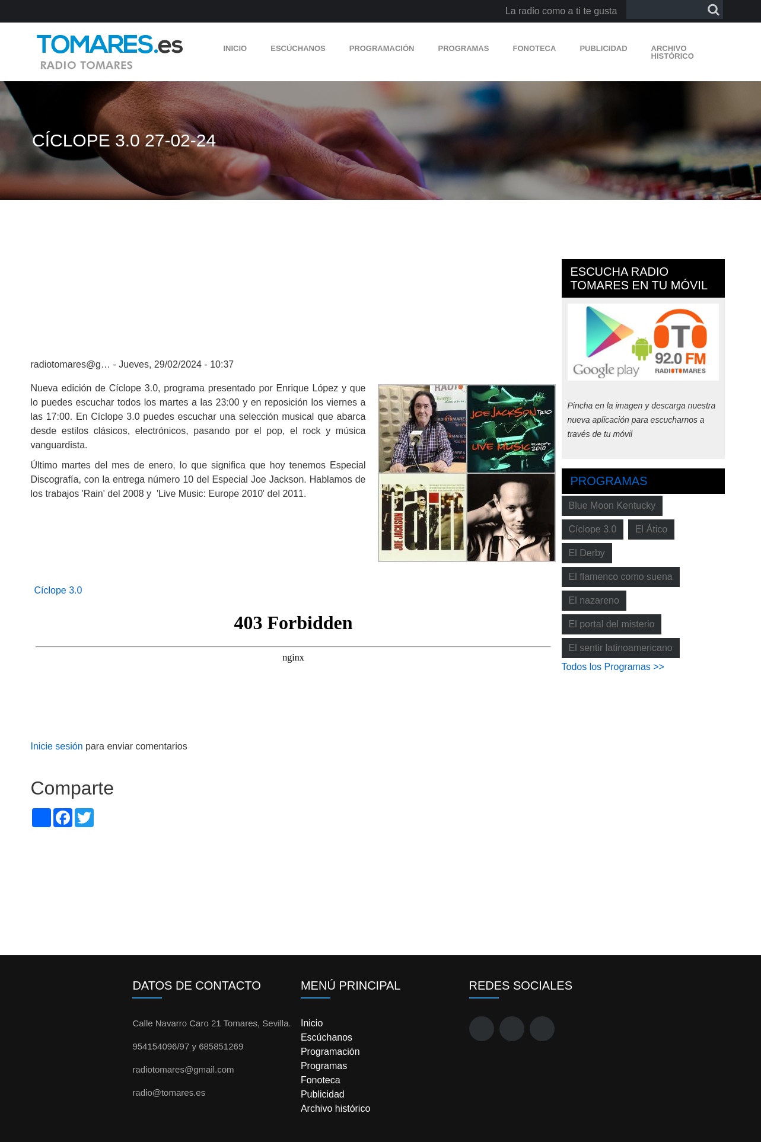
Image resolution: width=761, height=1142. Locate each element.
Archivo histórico (672, 52)
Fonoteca (534, 48)
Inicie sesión (57, 746)
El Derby (587, 553)
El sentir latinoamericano (621, 648)
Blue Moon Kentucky (612, 505)
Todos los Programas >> (613, 667)
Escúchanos (297, 48)
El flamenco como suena (621, 577)
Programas (463, 48)
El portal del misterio (612, 624)
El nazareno (594, 600)
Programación (382, 48)
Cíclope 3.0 (58, 590)
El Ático (651, 529)
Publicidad (603, 48)
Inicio (235, 48)
